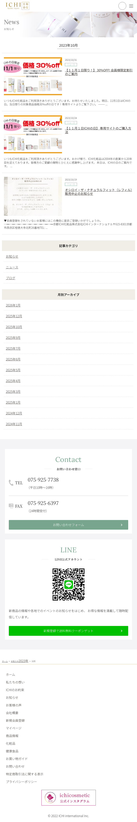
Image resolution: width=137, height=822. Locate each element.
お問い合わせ (15, 766)
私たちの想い (15, 682)
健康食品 (12, 751)
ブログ (10, 278)
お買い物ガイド (17, 758)
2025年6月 (13, 359)
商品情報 (12, 735)
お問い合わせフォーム (68, 524)
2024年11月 (14, 423)
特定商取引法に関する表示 (24, 774)
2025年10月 (14, 326)
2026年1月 (13, 305)
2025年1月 (13, 402)
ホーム (10, 674)
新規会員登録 (15, 720)
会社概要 (12, 712)
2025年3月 (13, 391)
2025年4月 (13, 380)
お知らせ (12, 256)
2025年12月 (14, 316)
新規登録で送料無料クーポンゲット (68, 630)
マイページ (13, 728)
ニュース (71, 64)
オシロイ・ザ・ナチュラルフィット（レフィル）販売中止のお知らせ (98, 191)
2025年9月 (13, 337)
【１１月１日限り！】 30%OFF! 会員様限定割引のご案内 (99, 72)
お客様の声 (13, 705)
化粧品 (10, 743)
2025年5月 (13, 370)
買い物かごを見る (122, 6)
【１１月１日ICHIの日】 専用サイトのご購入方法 (98, 130)
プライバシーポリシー (21, 781)
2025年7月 (13, 348)
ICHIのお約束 (15, 689)
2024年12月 (14, 413)
